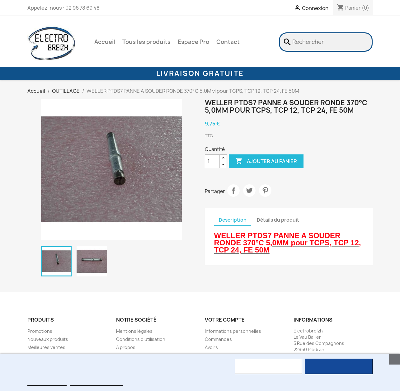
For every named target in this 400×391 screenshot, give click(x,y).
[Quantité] (212, 161)
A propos (125, 347)
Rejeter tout (268, 366)
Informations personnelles (233, 331)
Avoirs (211, 347)
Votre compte (225, 319)
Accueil (104, 42)
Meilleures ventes (46, 347)
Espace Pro (193, 42)
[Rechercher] (326, 42)
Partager (233, 190)
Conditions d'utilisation (140, 339)
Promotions (39, 331)
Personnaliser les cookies (96, 382)
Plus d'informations (47, 382)
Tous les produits (146, 42)
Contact (228, 42)
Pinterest (265, 190)
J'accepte (339, 366)
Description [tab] (233, 220)
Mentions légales (134, 331)
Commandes (218, 339)
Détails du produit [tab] (278, 220)
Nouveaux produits (47, 339)
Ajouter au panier (266, 161)
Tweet (249, 190)
